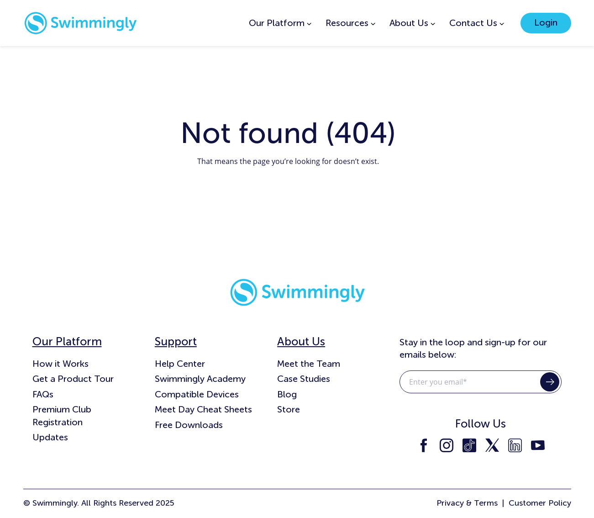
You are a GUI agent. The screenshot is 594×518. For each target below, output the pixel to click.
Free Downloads (189, 424)
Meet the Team (308, 363)
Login (545, 22)
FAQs (42, 394)
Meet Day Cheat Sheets (203, 409)
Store (288, 409)
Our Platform (67, 341)
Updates (50, 437)
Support (176, 341)
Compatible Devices (197, 394)
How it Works (60, 363)
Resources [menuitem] (347, 22)
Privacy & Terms (467, 503)
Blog (287, 394)
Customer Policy (540, 503)
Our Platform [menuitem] (277, 22)
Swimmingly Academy (200, 378)
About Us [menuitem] (408, 22)
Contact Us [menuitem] (473, 22)
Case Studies (303, 378)
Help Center (180, 363)
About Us (301, 341)
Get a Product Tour (73, 378)
